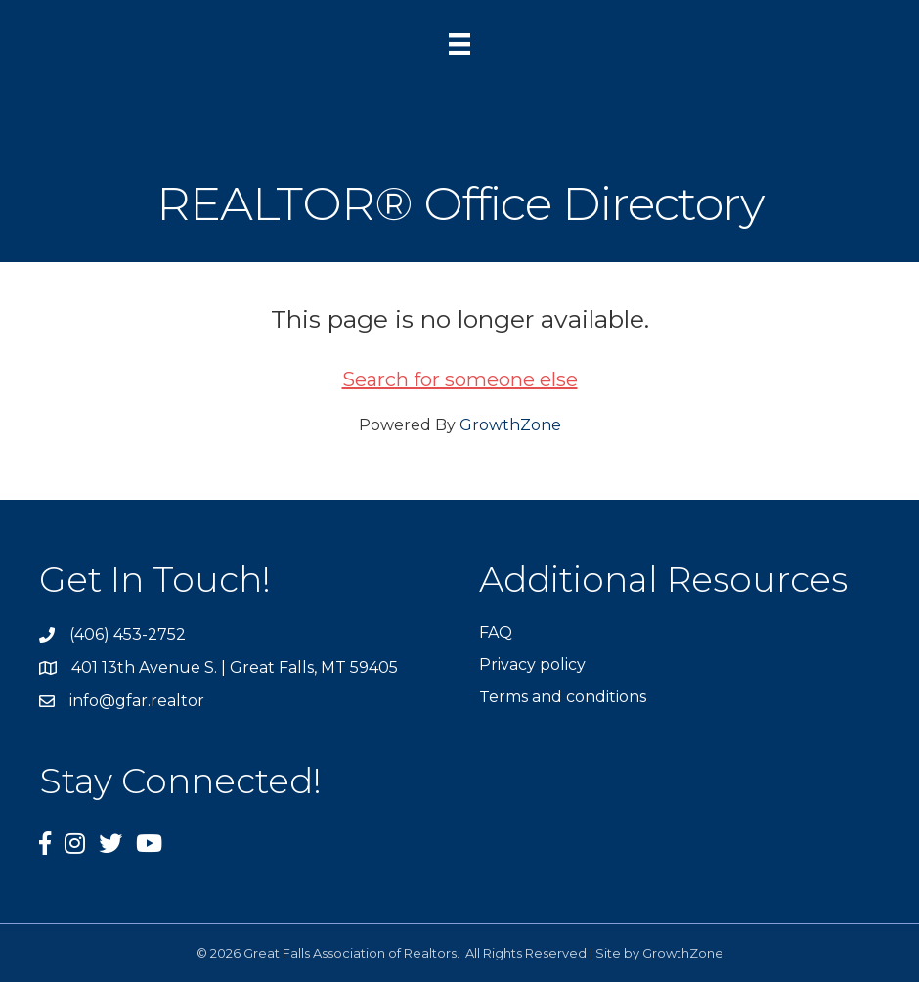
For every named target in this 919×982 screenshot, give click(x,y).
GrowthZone (510, 425)
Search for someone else (460, 379)
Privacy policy (532, 664)
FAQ (495, 632)
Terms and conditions (562, 697)
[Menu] (459, 44)
